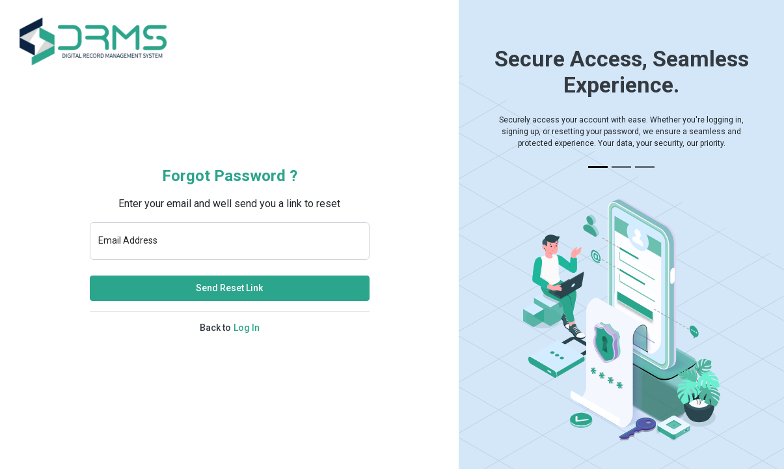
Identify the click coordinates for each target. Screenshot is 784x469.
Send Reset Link (229, 288)
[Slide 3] (645, 167)
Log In (247, 327)
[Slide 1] (598, 167)
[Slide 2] (621, 167)
